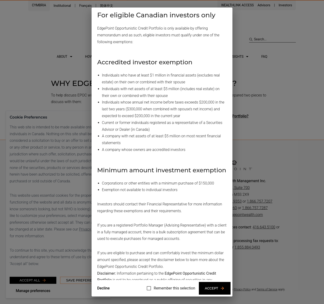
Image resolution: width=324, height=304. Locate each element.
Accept (215, 288)
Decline (103, 288)
